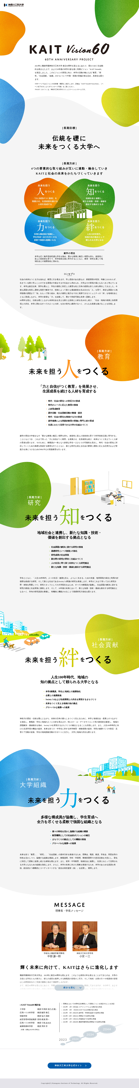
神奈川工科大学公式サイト (68, 1065)
